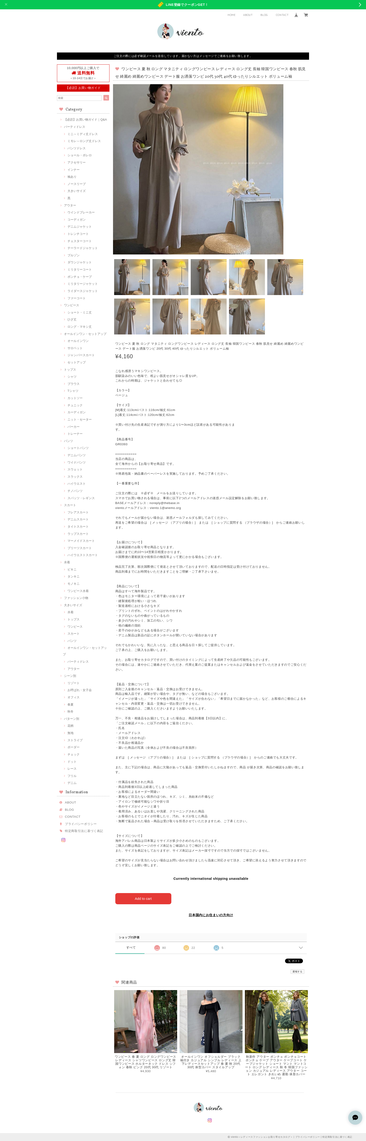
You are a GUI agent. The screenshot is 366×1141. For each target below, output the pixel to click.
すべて (131, 947)
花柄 (70, 725)
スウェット (75, 469)
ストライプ (75, 740)
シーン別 (70, 676)
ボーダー (73, 747)
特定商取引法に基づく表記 (84, 831)
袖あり (72, 176)
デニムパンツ (76, 455)
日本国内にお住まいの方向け (211, 915)
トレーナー (75, 433)
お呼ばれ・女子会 (79, 690)
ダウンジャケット (79, 262)
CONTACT (282, 15)
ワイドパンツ (76, 462)
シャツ (72, 376)
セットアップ (76, 362)
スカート (70, 505)
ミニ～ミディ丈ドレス (82, 134)
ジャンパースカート (81, 355)
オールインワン (78, 341)
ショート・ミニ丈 (79, 312)
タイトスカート (78, 526)
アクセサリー (76, 162)
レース (72, 768)
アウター (70, 205)
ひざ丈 (72, 319)
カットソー (75, 398)
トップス (70, 369)
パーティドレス (74, 127)
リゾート (73, 683)
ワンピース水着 (78, 591)
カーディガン (76, 412)
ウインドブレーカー (81, 212)
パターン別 (71, 718)
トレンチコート (78, 234)
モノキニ (73, 583)
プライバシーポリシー (81, 824)
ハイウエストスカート (82, 555)
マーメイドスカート (81, 541)
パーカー (73, 426)
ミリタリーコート (79, 269)
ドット (72, 761)
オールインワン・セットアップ (85, 334)
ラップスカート (78, 534)
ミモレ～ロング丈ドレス (84, 141)
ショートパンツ (78, 448)
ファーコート (76, 298)
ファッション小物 (76, 598)
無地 (70, 733)
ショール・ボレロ (79, 155)
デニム (72, 783)
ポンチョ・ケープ (79, 276)
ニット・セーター (79, 419)
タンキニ (73, 576)
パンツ (68, 441)
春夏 (70, 704)
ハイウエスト (76, 483)
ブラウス (73, 384)
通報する (297, 971)
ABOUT (248, 15)
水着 (67, 562)
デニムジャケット (79, 226)
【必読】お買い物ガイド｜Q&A (85, 119)
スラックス (75, 476)
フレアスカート (78, 512)
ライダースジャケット (82, 291)
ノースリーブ (76, 184)
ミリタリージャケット (82, 283)
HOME (232, 15)
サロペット (75, 348)
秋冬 (70, 711)
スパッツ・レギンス (81, 498)
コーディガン (76, 219)
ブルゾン (73, 255)
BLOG (264, 15)
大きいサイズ (76, 191)
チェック (73, 754)
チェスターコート (79, 241)
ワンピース (71, 305)
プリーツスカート (79, 548)
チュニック (75, 405)
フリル (72, 776)
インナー (73, 169)
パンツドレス (76, 148)
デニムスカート (78, 519)
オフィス (73, 697)
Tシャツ (72, 391)
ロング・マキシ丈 (79, 326)
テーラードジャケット (82, 248)
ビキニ (72, 569)
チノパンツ (75, 491)
